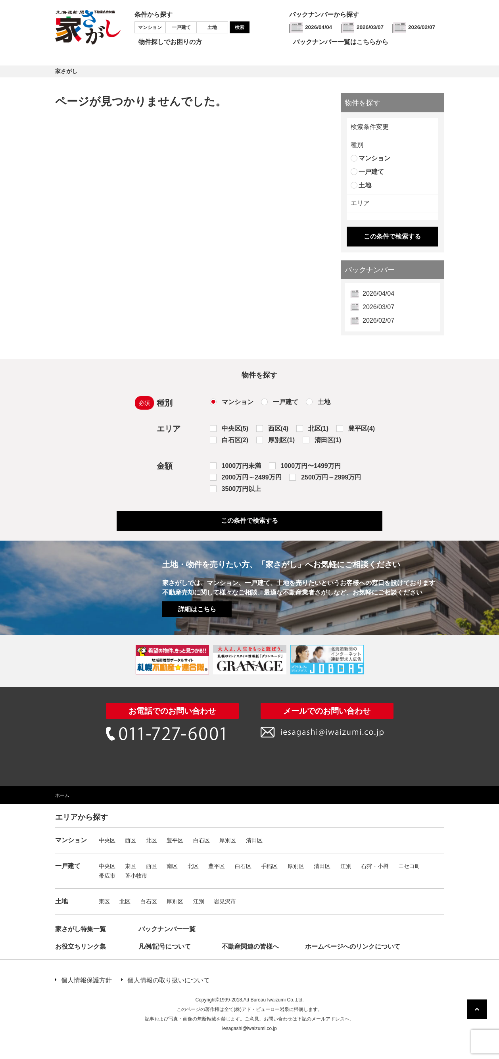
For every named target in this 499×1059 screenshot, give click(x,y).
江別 (345, 866)
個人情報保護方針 (86, 980)
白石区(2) (235, 440)
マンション (150, 27)
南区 (172, 866)
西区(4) (278, 428)
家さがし (66, 71)
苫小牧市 (136, 875)
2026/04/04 (318, 27)
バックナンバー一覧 (167, 929)
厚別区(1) (281, 440)
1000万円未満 (241, 465)
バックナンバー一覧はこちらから (340, 42)
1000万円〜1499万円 (311, 465)
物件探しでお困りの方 (170, 42)
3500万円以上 (241, 488)
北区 (151, 840)
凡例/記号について (164, 946)
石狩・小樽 (375, 866)
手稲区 (269, 866)
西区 (130, 840)
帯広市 (107, 875)
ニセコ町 (409, 866)
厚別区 (227, 840)
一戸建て (181, 27)
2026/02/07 (421, 27)
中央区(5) (235, 428)
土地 (212, 27)
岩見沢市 (225, 901)
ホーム (62, 795)
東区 (130, 866)
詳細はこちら (197, 609)
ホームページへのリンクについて (352, 946)
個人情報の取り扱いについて (168, 980)
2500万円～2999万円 (331, 477)
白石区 (201, 840)
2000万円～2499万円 (252, 477)
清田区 (254, 840)
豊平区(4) (361, 428)
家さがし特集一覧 (80, 929)
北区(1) (318, 428)
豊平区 (175, 840)
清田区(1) (328, 440)
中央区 (107, 840)
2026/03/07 (370, 27)
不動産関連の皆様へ (250, 946)
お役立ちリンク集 (80, 946)
